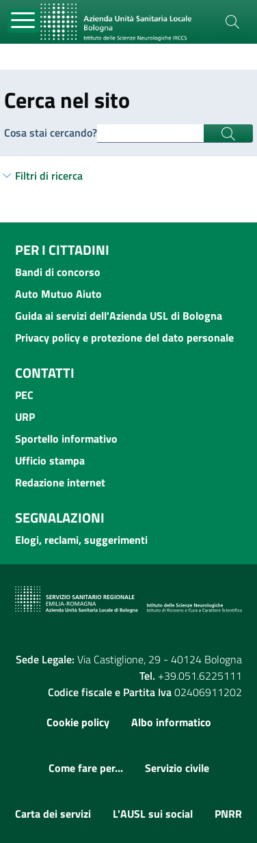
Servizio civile (177, 768)
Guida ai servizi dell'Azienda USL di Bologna (118, 315)
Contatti (45, 372)
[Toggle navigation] (24, 21)
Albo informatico (171, 722)
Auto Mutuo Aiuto (58, 294)
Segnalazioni (60, 517)
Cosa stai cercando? (50, 132)
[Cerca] (232, 22)
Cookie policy (77, 722)
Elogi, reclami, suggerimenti (81, 539)
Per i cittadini (62, 249)
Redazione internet (60, 482)
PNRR (228, 813)
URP (25, 417)
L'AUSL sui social (153, 813)
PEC (24, 395)
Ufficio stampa (50, 460)
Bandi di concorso (57, 272)
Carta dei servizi (53, 813)
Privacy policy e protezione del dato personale (124, 337)
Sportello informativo (66, 438)
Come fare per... (86, 768)
